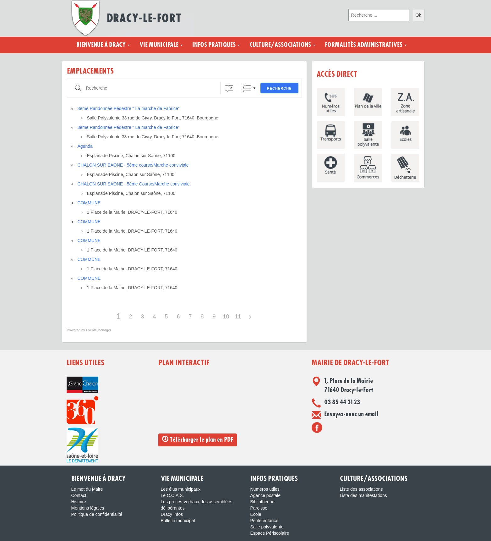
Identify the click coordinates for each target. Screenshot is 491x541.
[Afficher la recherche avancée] (229, 88)
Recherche (279, 88)
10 (226, 316)
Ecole (255, 514)
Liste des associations (361, 489)
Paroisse (258, 508)
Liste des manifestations (363, 495)
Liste (247, 88)
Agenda (85, 146)
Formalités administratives (366, 45)
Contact (78, 495)
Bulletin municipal (178, 520)
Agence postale (265, 495)
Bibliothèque (262, 501)
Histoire (78, 501)
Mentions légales (87, 508)
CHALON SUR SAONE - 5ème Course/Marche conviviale (134, 183)
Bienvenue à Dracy (103, 45)
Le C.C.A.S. (172, 495)
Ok (418, 15)
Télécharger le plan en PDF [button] (197, 439)
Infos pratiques (216, 45)
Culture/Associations (282, 45)
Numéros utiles (265, 489)
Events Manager (98, 330)
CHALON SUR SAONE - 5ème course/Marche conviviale (133, 165)
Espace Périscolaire (269, 533)
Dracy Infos (172, 514)
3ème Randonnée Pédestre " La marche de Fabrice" (129, 108)
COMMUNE (89, 202)
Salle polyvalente (267, 526)
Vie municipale (161, 45)
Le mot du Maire (87, 489)
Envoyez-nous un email (351, 414)
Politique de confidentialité (97, 514)
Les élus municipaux (181, 489)
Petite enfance (264, 520)
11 (238, 316)
